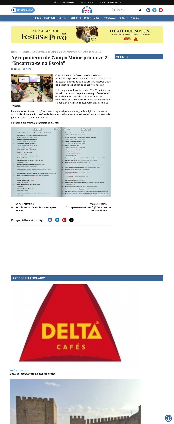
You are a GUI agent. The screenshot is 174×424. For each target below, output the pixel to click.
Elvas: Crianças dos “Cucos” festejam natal (104, 314)
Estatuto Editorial (72, 418)
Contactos (116, 418)
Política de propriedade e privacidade (140, 418)
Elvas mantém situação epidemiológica (63, 314)
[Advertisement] (61, 248)
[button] (14, 10)
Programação (98, 418)
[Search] (140, 10)
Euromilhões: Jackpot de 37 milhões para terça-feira (66, 350)
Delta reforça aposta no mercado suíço (25, 314)
